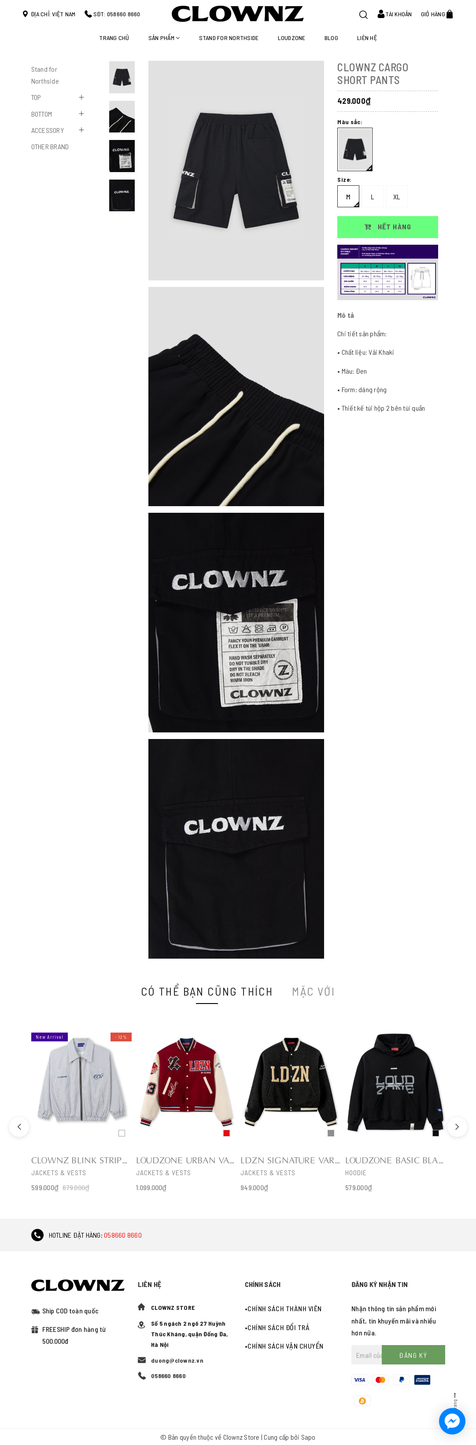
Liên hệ (367, 37)
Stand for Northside (45, 75)
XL (397, 196)
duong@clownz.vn (177, 1360)
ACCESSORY (47, 130)
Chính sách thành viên (284, 1308)
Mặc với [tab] (313, 991)
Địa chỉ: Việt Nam (53, 14)
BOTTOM (41, 114)
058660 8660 (123, 1235)
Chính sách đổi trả (278, 1327)
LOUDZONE (292, 37)
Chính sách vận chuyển (285, 1346)
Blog (331, 37)
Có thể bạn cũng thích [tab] (207, 991)
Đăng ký (413, 1355)
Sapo (308, 1437)
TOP (36, 97)
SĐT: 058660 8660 (116, 14)
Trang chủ (114, 37)
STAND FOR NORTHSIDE (229, 37)
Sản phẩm (164, 37)
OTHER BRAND (50, 146)
